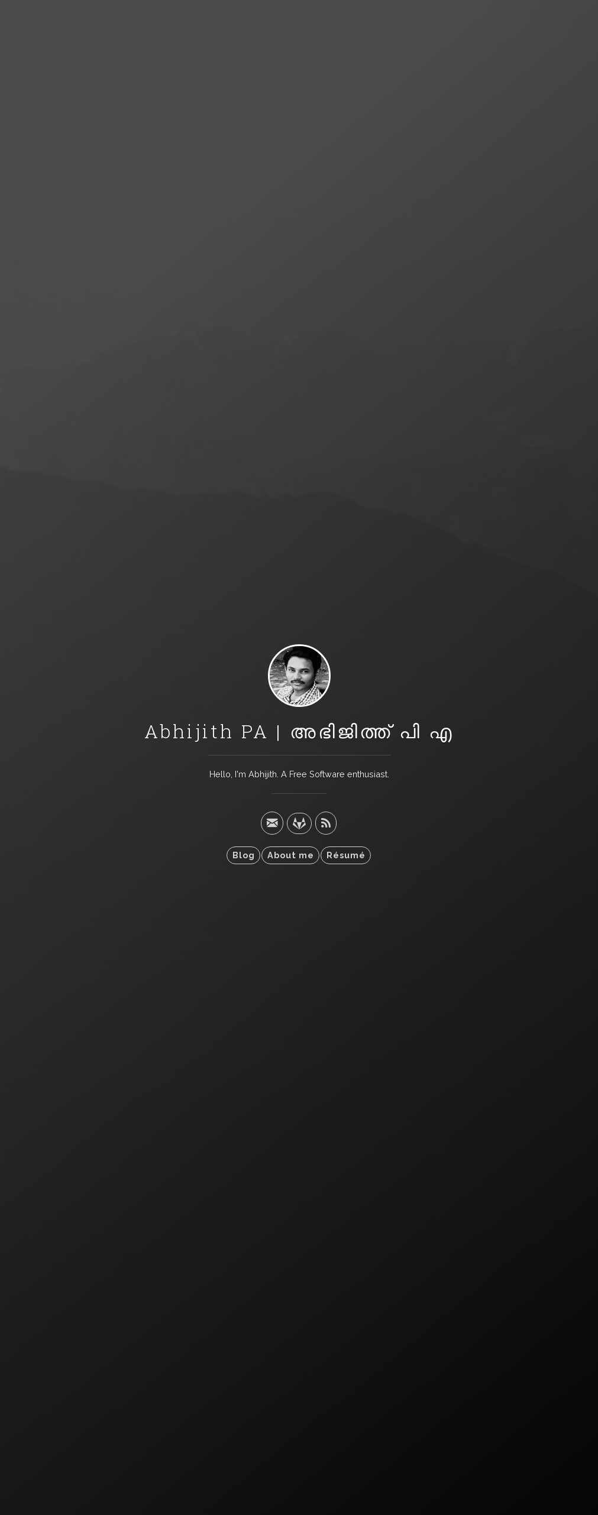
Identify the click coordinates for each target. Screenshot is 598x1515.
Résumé (346, 855)
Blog (243, 855)
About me (290, 855)
